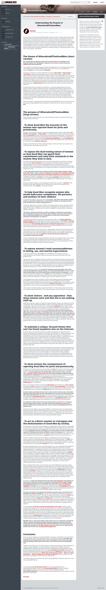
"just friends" (27, 74)
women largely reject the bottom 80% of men (42, 372)
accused (46, 435)
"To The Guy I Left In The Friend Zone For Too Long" (47, 506)
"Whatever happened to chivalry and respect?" (44, 554)
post (51, 199)
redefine (69, 452)
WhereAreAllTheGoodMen (37, 10)
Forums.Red (26, 16)
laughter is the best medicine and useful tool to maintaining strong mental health (45, 234)
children (25, 64)
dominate (58, 551)
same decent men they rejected (39, 525)
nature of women (36, 163)
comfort (68, 495)
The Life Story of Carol (41, 567)
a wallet (37, 186)
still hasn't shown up (41, 141)
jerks (42, 63)
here (24, 104)
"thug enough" (66, 73)
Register (95, 2)
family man (46, 389)
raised (33, 492)
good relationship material (94, 27)
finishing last (63, 405)
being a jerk (49, 498)
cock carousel (54, 63)
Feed (82, 12)
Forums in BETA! (7, 44)
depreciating (50, 385)
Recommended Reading (50, 568)
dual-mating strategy (61, 171)
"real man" (66, 183)
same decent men (68, 393)
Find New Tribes (7, 37)
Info (101, 12)
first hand (31, 135)
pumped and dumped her (52, 138)
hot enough (32, 134)
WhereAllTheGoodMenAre (30, 571)
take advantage (58, 480)
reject (39, 312)
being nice (40, 498)
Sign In (102, 2)
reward (71, 312)
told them (64, 486)
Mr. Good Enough (60, 386)
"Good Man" (32, 471)
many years (45, 488)
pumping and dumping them (47, 526)
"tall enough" (57, 73)
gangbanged (26, 382)
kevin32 (33, 31)
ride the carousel (46, 378)
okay (54, 369)
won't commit (69, 385)
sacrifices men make (55, 283)
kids (32, 386)
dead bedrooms (38, 83)
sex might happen (66, 482)
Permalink (52, 32)
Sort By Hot (70, 16)
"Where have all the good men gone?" (52, 553)
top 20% (27, 375)
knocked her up (69, 138)
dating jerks (61, 469)
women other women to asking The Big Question (48, 224)
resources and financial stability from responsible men (55, 174)
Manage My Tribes (8, 33)
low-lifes (44, 443)
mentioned (57, 306)
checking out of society (57, 550)
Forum (95, 12)
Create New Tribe (7, 30)
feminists (47, 70)
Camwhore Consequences (53, 16)
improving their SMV (39, 396)
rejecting (69, 525)
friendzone (46, 312)
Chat (88, 12)
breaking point (37, 515)
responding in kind (61, 398)
